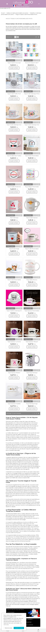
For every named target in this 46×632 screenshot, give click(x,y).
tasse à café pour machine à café (20, 505)
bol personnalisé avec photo (29, 603)
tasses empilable (26, 493)
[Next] (38, 37)
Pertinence (10, 37)
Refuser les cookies (8, 627)
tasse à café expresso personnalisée (19, 539)
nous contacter (29, 624)
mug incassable (19, 551)
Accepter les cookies (18, 627)
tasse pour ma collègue (14, 536)
